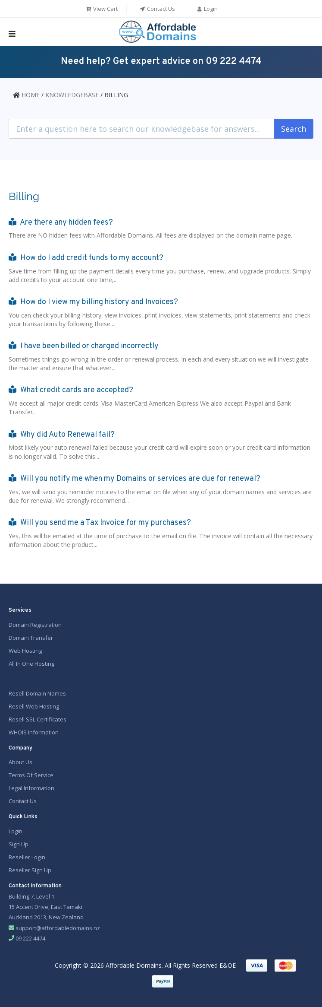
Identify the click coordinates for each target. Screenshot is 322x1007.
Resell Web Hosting (34, 705)
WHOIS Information (34, 731)
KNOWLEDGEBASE (72, 95)
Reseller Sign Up (30, 868)
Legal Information (31, 787)
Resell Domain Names (37, 692)
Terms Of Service (31, 774)
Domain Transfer (31, 636)
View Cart (101, 9)
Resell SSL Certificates (37, 718)
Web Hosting (25, 649)
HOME (31, 95)
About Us (20, 761)
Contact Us (157, 9)
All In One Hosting (31, 662)
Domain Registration (35, 623)
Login (207, 9)
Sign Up (18, 842)
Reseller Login (27, 855)
